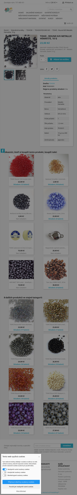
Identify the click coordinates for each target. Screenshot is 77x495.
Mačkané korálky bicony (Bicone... (21, 213)
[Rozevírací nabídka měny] (54, 3)
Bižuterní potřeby (50, 15)
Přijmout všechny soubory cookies (21, 482)
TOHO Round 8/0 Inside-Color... (21, 393)
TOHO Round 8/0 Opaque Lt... (56, 393)
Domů (21, 13)
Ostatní (42, 18)
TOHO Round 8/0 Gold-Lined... (56, 324)
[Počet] (42, 59)
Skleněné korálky (34, 13)
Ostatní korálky (52, 13)
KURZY (50, 18)
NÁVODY (59, 18)
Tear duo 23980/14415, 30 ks (55, 282)
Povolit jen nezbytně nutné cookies (21, 487)
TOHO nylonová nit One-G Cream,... (21, 248)
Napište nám (62, 489)
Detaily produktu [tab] (51, 78)
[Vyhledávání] (60, 9)
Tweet (52, 69)
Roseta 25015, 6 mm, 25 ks (56, 213)
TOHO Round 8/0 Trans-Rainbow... (21, 324)
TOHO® (52, 83)
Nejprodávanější (45, 469)
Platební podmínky (64, 477)
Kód (44, 86)
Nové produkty (45, 467)
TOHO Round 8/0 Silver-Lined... (21, 359)
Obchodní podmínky (65, 471)
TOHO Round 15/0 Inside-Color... (21, 179)
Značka (46, 83)
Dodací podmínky (64, 469)
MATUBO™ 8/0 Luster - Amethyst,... (21, 282)
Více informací (21, 491)
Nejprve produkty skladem (53, 89)
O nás (60, 474)
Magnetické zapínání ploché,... (56, 248)
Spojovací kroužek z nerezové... (55, 179)
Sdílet (47, 69)
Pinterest (57, 69)
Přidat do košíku (59, 59)
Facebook (3, 151)
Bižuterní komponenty (28, 15)
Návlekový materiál (27, 18)
